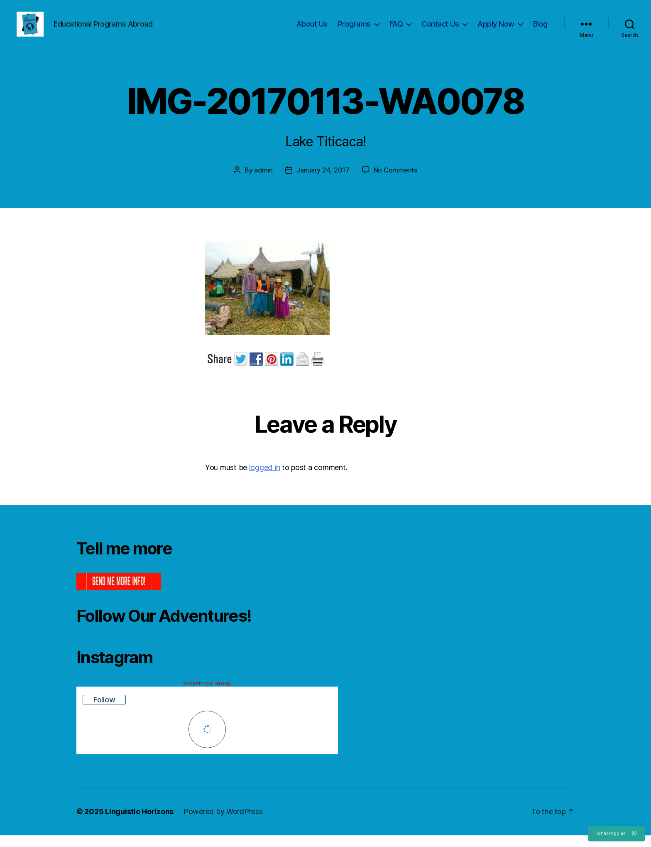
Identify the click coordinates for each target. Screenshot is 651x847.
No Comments (395, 182)
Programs (354, 30)
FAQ (396, 30)
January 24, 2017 (323, 182)
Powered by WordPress (223, 823)
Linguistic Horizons (139, 823)
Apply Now (495, 30)
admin (263, 182)
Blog (540, 30)
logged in (264, 479)
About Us (312, 30)
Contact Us (440, 30)
